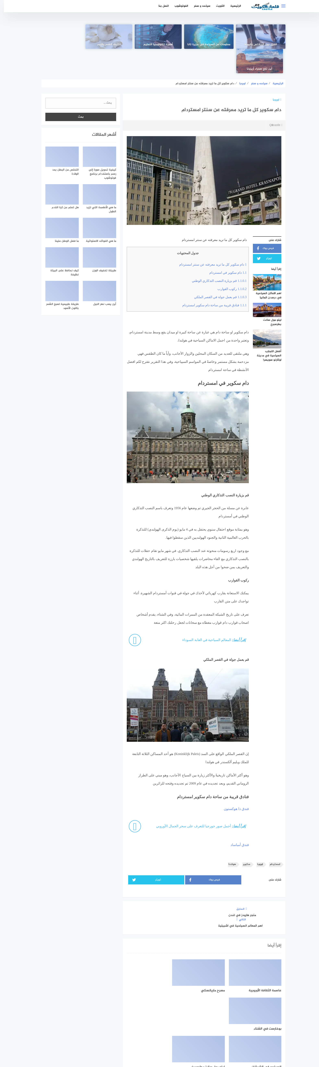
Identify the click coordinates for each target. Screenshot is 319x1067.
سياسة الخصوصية (155, 1042)
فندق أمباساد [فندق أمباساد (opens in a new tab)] (236, 820)
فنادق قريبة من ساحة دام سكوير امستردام (210, 280)
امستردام (271, 840)
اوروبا (273, 75)
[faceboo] (173, 1029)
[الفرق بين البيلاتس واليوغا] (258, 36)
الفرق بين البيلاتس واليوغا (258, 44)
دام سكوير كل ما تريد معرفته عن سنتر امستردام (209, 240)
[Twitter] (159, 1029)
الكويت (216, 6)
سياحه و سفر (198, 6)
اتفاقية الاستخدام (182, 1042)
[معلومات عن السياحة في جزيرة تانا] (208, 36)
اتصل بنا (160, 6)
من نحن (134, 1042)
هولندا (228, 840)
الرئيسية (231, 6)
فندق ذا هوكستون (232, 784)
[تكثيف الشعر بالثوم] (110, 36)
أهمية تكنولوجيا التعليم (159, 44)
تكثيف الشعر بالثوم (110, 44)
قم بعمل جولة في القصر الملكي (216, 272)
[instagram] (145, 1029)
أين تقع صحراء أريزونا (61, 44)
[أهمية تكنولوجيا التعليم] (159, 36)
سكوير (242, 840)
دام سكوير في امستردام (224, 248)
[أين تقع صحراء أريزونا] (60, 36)
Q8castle (272, 101)
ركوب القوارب (228, 264)
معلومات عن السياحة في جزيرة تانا (209, 42)
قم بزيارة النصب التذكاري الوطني (215, 256)
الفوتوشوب (177, 6)
